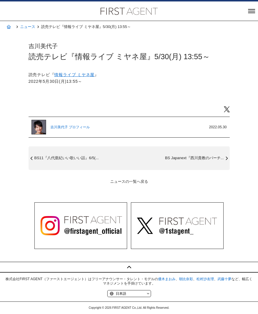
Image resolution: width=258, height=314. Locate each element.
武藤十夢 (224, 279)
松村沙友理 (205, 279)
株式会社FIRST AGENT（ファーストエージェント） (129, 11)
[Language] (129, 293)
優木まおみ (166, 279)
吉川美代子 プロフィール (70, 127)
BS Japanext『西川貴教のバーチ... (194, 158)
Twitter (227, 109)
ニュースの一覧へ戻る (129, 181)
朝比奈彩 (186, 279)
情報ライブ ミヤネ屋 (74, 74)
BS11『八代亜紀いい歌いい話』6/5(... (66, 158)
